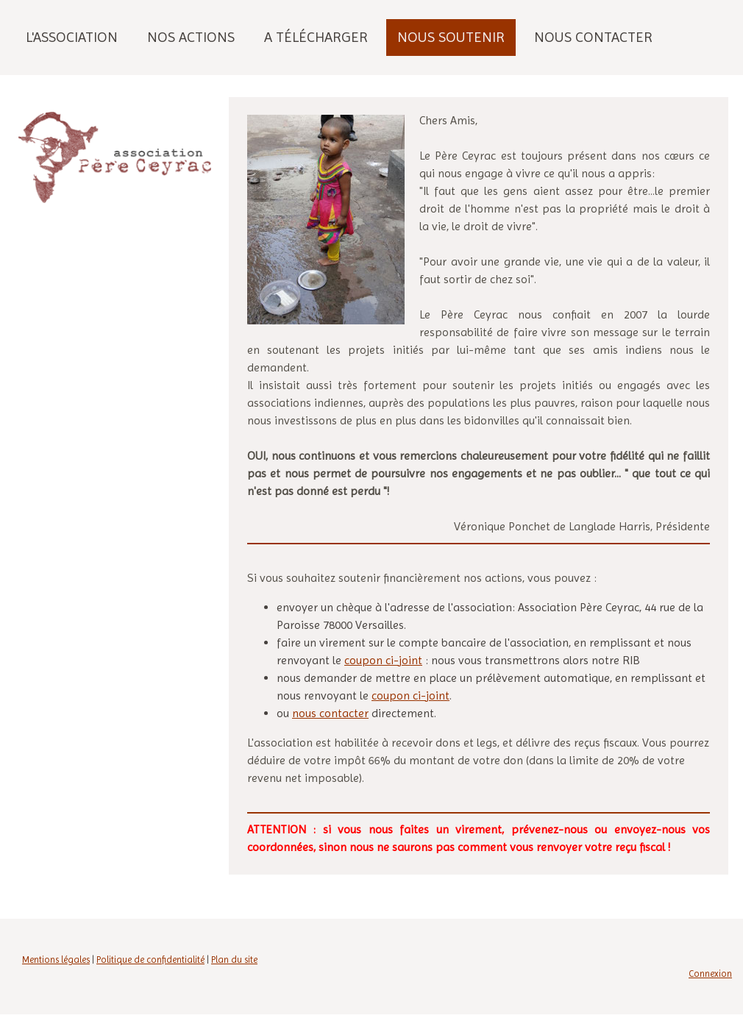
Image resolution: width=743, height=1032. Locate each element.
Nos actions (191, 37)
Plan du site (234, 959)
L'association (72, 37)
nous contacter (330, 713)
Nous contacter (593, 37)
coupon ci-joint (383, 660)
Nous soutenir (451, 37)
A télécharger (316, 37)
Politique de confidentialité (150, 959)
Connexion (710, 973)
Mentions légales (56, 959)
